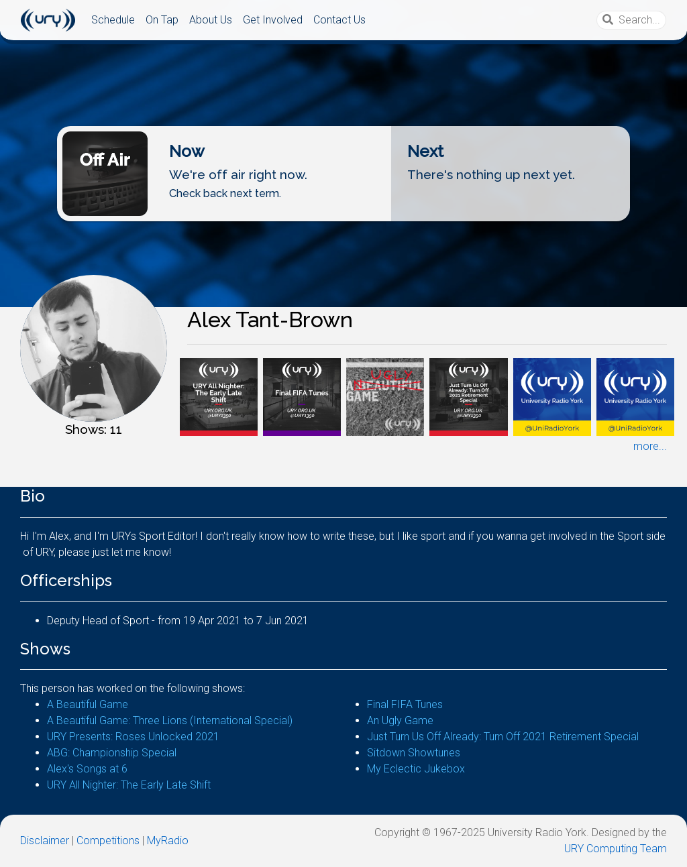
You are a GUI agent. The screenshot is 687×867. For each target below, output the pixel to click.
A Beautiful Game (87, 704)
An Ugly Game (400, 720)
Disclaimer (44, 840)
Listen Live (339, 210)
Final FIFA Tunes (405, 704)
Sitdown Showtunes (413, 752)
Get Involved (273, 19)
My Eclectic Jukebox (416, 768)
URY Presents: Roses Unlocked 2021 (133, 736)
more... (650, 446)
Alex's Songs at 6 (87, 768)
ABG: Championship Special (111, 752)
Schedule (113, 19)
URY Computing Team (615, 848)
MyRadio (168, 840)
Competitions (108, 840)
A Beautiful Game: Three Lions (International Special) (170, 720)
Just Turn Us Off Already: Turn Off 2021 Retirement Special (503, 736)
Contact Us (339, 19)
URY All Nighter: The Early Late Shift (129, 784)
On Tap (162, 19)
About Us (210, 19)
